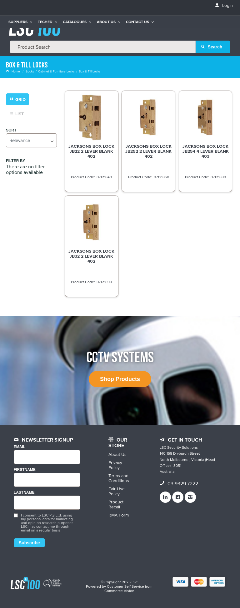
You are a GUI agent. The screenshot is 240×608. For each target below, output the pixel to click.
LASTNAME (24, 493)
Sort (11, 130)
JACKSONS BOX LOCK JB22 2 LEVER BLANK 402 (91, 151)
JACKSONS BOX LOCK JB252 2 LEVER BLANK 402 (148, 151)
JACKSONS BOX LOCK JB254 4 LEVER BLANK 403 (205, 151)
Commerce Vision (119, 590)
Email (19, 447)
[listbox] (31, 140)
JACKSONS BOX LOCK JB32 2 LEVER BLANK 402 (91, 256)
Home (13, 71)
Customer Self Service (125, 586)
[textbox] (102, 47)
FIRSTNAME (25, 470)
